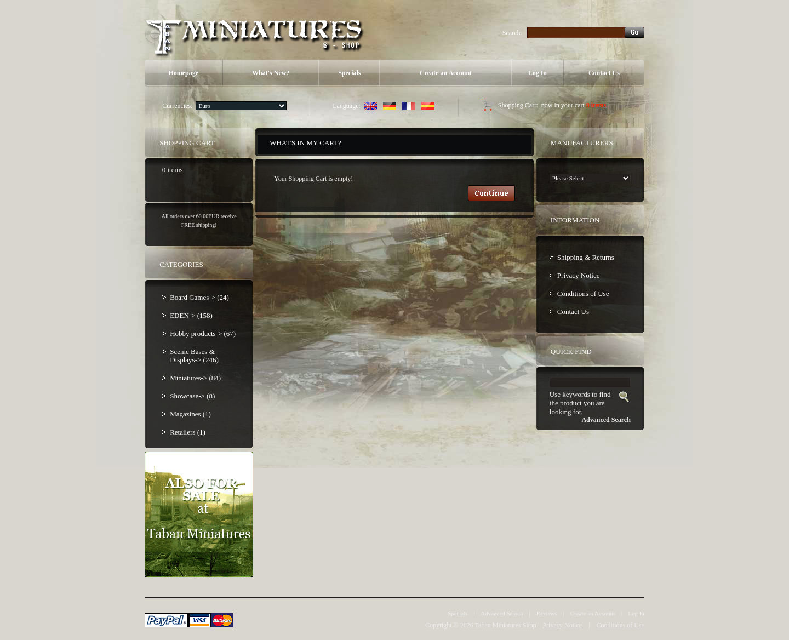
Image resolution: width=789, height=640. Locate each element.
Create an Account (446, 73)
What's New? (270, 73)
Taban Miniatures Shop (505, 625)
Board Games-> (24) (199, 297)
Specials (349, 73)
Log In (537, 73)
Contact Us (604, 73)
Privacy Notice (578, 275)
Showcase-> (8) (192, 396)
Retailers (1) (187, 432)
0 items (596, 105)
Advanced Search (502, 613)
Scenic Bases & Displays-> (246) (194, 355)
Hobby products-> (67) (203, 333)
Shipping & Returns (585, 257)
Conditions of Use (583, 293)
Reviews (546, 613)
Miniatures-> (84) (195, 378)
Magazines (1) (190, 414)
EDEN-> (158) (191, 315)
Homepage (183, 73)
